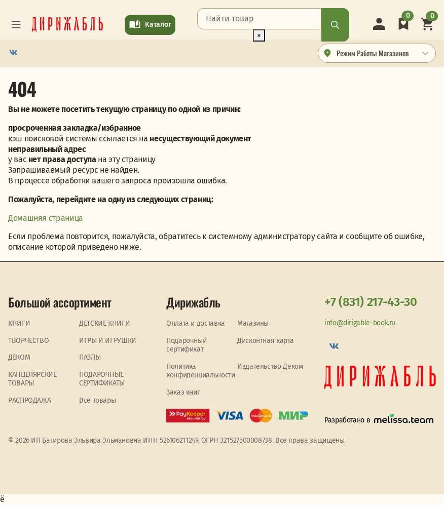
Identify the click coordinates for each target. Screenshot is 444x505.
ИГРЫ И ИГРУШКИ (107, 340)
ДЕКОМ (19, 357)
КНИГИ (19, 323)
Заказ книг (183, 392)
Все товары (97, 400)
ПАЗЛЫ (89, 357)
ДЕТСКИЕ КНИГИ (104, 323)
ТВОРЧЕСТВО (28, 340)
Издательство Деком (270, 366)
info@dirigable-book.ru (359, 323)
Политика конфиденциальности (200, 371)
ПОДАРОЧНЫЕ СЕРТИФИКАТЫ (102, 379)
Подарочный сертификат (186, 345)
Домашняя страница (45, 218)
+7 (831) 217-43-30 (370, 302)
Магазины (253, 323)
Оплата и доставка (195, 323)
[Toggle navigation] (16, 25)
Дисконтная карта (265, 340)
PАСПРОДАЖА (29, 400)
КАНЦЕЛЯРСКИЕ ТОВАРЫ (32, 379)
